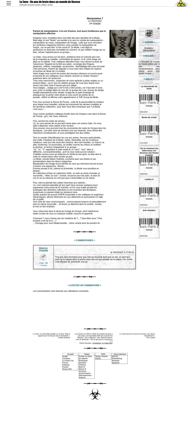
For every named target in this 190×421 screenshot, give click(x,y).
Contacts (66, 358)
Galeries (66, 365)
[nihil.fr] (115, 356)
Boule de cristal (149, 117)
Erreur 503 (67, 369)
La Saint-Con (68, 361)
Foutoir (65, 367)
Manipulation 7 (95, 18)
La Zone (50, 2)
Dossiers (148, 48)
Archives (82, 371)
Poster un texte (85, 356)
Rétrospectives (85, 375)
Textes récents (101, 356)
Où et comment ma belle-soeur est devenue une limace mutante (149, 151)
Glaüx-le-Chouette (43, 249)
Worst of (82, 369)
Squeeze (115, 363)
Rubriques (83, 361)
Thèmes (82, 365)
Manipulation (149, 50)
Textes (87, 354)
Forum (65, 363)
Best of (82, 367)
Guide (65, 356)
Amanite (97, 23)
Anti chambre (149, 210)
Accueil (70, 354)
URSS (98, 358)
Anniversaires (85, 373)
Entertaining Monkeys (117, 359)
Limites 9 (149, 179)
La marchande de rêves (149, 87)
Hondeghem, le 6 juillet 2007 (102, 343)
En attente (83, 358)
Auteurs (82, 377)
